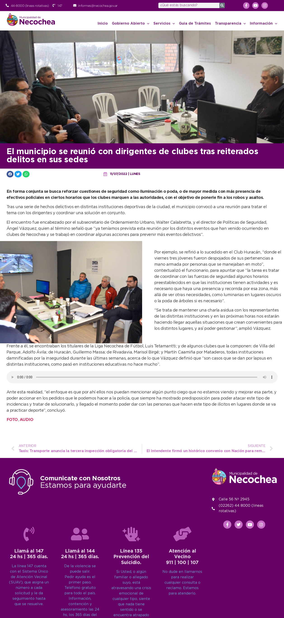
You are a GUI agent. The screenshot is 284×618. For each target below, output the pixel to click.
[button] (10, 174)
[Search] (222, 5)
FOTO (12, 420)
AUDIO (26, 420)
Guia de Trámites (195, 23)
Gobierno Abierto (130, 23)
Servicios (164, 23)
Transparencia (230, 23)
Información (263, 23)
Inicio (103, 23)
